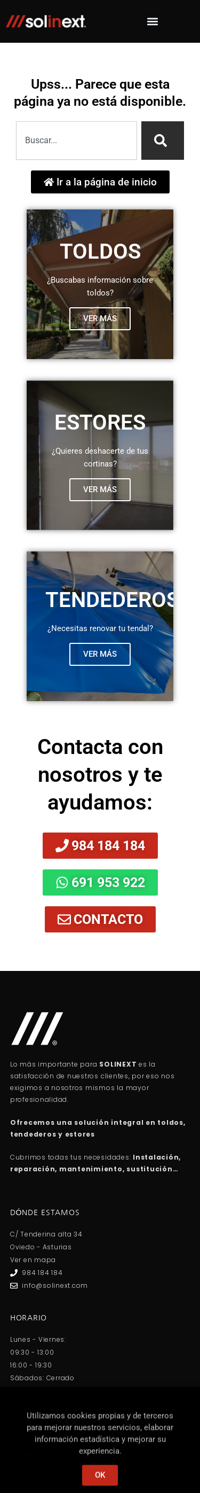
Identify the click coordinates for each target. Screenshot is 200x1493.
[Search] (162, 140)
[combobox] (76, 140)
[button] (152, 21)
